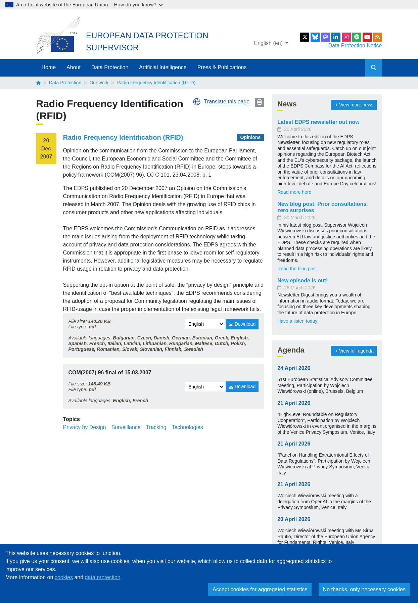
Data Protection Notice (355, 45)
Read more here (294, 192)
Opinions (250, 137)
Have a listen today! (298, 321)
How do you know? (138, 4)
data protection (103, 577)
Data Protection (109, 67)
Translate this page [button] (226, 101)
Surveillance (126, 427)
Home (49, 67)
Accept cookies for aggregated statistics (260, 589)
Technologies (187, 427)
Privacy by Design (84, 427)
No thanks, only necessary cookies (364, 589)
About (73, 67)
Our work (98, 82)
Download (242, 324)
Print (259, 102)
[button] (197, 102)
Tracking (156, 427)
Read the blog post (297, 268)
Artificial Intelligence (162, 67)
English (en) (269, 43)
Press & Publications (222, 67)
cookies (64, 577)
